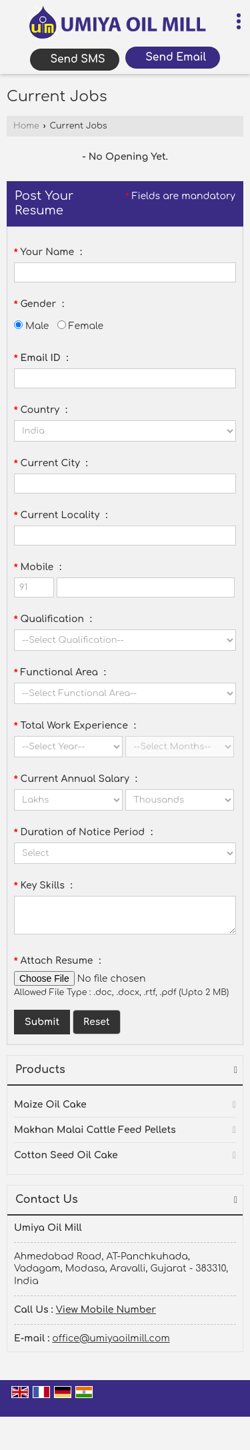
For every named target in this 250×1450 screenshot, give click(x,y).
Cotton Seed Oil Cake (66, 1155)
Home (26, 126)
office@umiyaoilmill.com (110, 1338)
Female (80, 326)
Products (40, 1070)
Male (31, 326)
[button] (106, 1310)
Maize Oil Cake (50, 1105)
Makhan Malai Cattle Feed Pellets (95, 1130)
